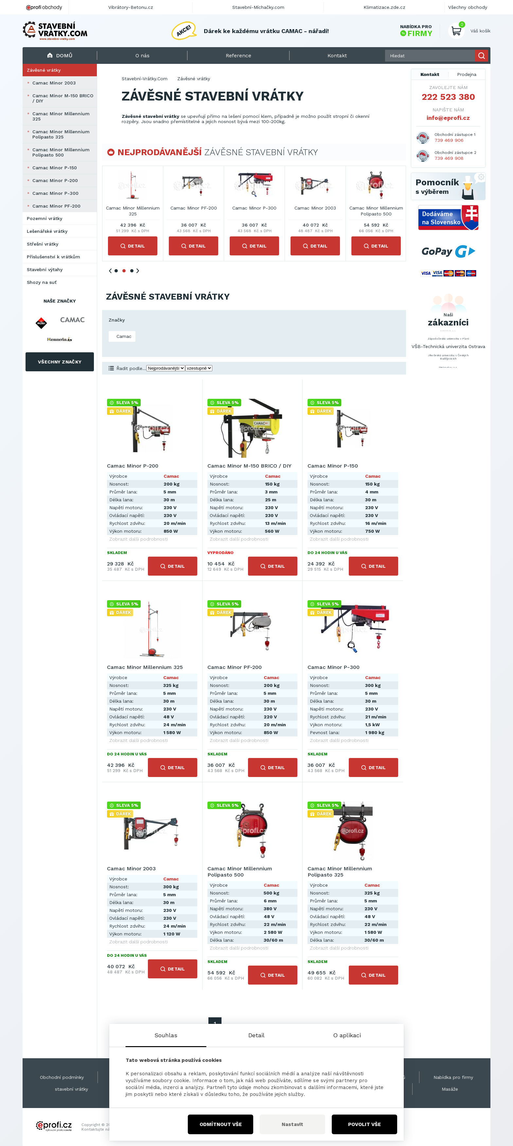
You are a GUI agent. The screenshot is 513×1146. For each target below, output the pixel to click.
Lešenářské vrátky (47, 231)
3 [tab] (131, 270)
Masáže (450, 1089)
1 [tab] (116, 270)
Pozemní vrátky (44, 218)
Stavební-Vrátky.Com (145, 78)
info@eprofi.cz (448, 117)
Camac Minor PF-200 (56, 206)
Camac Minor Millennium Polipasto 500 (61, 152)
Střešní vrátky (42, 244)
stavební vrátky (71, 1089)
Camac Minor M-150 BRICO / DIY (62, 98)
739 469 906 (449, 140)
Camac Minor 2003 (54, 82)
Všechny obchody (467, 7)
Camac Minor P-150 (54, 167)
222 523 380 (448, 97)
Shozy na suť (42, 282)
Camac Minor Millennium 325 (61, 116)
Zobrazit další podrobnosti (138, 539)
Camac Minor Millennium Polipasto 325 (61, 134)
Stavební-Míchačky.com (258, 7)
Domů (59, 55)
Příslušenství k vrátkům (53, 256)
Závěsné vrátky (44, 70)
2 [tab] (124, 270)
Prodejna (466, 74)
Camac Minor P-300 (55, 193)
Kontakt (430, 74)
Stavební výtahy (44, 269)
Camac (123, 336)
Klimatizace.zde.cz (384, 7)
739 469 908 (449, 158)
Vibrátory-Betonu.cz (130, 7)
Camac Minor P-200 (55, 180)
